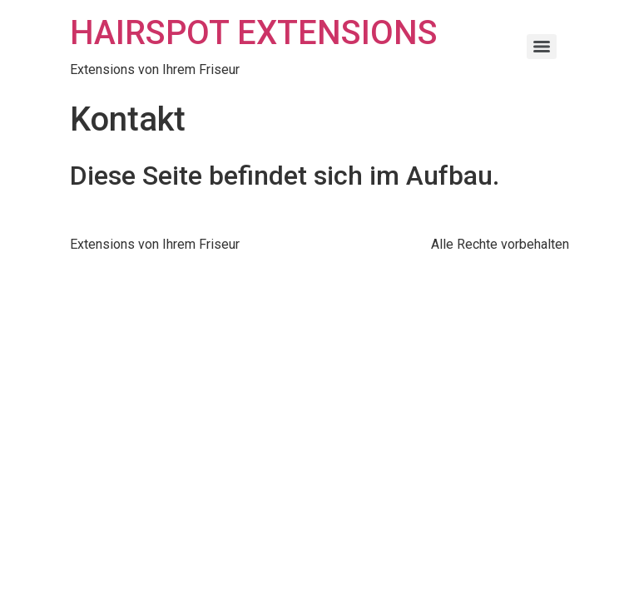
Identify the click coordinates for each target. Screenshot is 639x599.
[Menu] (542, 46)
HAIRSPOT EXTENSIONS (254, 32)
